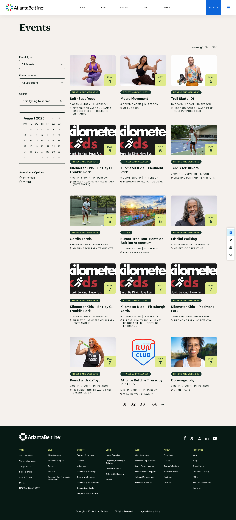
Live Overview (54, 455)
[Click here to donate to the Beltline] (213, 7)
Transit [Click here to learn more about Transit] (109, 479)
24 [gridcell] (25, 152)
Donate (80, 461)
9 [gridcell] (59, 135)
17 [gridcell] (25, 146)
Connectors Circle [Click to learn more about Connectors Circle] (85, 488)
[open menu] (228, 7)
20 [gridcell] (42, 146)
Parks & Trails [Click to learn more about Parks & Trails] (25, 472)
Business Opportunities (146, 461)
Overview (168, 455)
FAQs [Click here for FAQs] (195, 477)
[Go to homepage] (25, 7)
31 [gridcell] (48, 129)
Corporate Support (86, 477)
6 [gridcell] (42, 135)
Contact (197, 488)
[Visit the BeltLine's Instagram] (199, 439)
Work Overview (142, 455)
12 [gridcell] (36, 140)
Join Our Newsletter (202, 482)
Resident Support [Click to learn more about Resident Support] (56, 461)
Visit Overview (26, 455)
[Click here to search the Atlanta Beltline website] (230, 255)
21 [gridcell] (48, 146)
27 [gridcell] (25, 129)
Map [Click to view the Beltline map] (195, 455)
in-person (27, 177)
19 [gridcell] (36, 146)
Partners (168, 477)
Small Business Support (146, 472)
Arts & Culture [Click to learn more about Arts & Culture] (25, 477)
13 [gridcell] (42, 140)
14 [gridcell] (48, 140)
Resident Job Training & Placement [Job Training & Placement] (59, 478)
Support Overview (85, 455)
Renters (51, 472)
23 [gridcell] (59, 146)
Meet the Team (171, 472)
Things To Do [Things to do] (25, 466)
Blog (195, 461)
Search (23, 93)
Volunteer (81, 466)
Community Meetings (86, 472)
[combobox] (42, 64)
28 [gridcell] (31, 129)
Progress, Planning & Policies (115, 462)
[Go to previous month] (53, 118)
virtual (25, 181)
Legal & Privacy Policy (150, 511)
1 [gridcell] (53, 129)
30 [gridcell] (42, 129)
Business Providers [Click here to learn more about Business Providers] (143, 482)
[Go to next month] (59, 118)
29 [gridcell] (36, 129)
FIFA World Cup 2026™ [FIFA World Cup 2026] (29, 488)
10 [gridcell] (25, 140)
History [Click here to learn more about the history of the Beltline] (167, 461)
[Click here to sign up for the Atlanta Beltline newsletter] (230, 247)
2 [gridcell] (59, 129)
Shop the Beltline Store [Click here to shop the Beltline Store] (87, 493)
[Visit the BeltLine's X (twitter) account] (192, 439)
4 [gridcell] (31, 135)
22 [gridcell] (53, 146)
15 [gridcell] (53, 140)
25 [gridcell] (31, 152)
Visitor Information (28, 461)
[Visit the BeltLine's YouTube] (215, 439)
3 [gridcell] (25, 135)
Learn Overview (113, 455)
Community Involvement (88, 482)
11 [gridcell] (31, 140)
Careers (167, 482)
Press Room (198, 466)
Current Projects (113, 469)
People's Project (171, 466)
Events (22, 483)
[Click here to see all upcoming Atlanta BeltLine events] (230, 232)
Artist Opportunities (144, 466)
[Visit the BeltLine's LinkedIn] (207, 439)
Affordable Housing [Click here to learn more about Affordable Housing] (115, 474)
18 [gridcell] (31, 146)
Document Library (201, 472)
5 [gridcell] (36, 135)
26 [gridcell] (36, 152)
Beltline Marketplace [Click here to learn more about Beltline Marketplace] (144, 477)
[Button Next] (163, 404)
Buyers (51, 466)
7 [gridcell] (47, 135)
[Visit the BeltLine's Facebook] (185, 438)
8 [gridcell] (53, 135)
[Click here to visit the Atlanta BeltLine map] (230, 240)
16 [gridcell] (59, 140)
